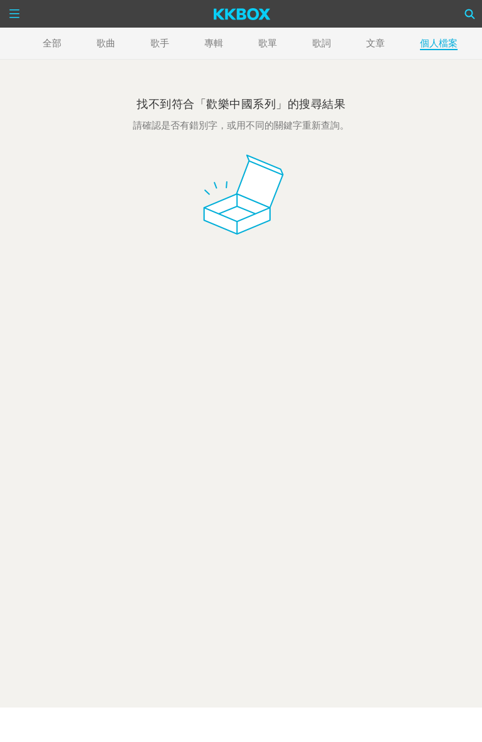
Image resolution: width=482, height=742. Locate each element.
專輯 (213, 43)
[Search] (470, 13)
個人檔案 (439, 43)
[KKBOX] (242, 14)
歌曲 (106, 43)
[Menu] (14, 13)
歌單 (267, 43)
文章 (375, 43)
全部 (52, 43)
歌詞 (321, 43)
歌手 (159, 43)
